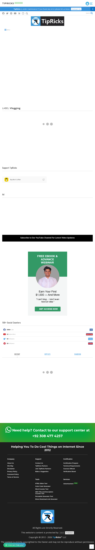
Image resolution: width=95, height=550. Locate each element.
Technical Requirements (71, 466)
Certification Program (70, 463)
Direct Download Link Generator (46, 499)
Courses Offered (69, 469)
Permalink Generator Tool (44, 496)
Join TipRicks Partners (43, 469)
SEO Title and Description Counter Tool (44, 492)
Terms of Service (13, 477)
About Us (10, 463)
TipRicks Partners (41, 466)
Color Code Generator (42, 486)
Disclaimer (11, 469)
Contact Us (76, 9)
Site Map (10, 466)
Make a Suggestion (41, 471)
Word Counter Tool (41, 489)
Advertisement (68, 484)
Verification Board (69, 471)
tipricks (12, 3)
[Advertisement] (47, 51)
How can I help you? (14, 545)
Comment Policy (13, 474)
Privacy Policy (12, 471)
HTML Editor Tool (41, 483)
